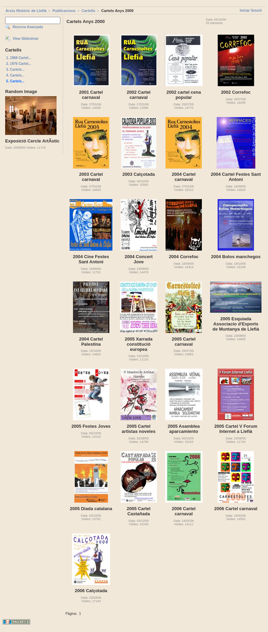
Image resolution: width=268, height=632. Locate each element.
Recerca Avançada (28, 27)
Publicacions (64, 11)
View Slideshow (25, 39)
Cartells (88, 11)
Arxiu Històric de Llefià (26, 11)
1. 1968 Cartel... (18, 58)
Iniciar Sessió (251, 10)
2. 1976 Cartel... (18, 64)
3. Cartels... (15, 69)
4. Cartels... (15, 75)
